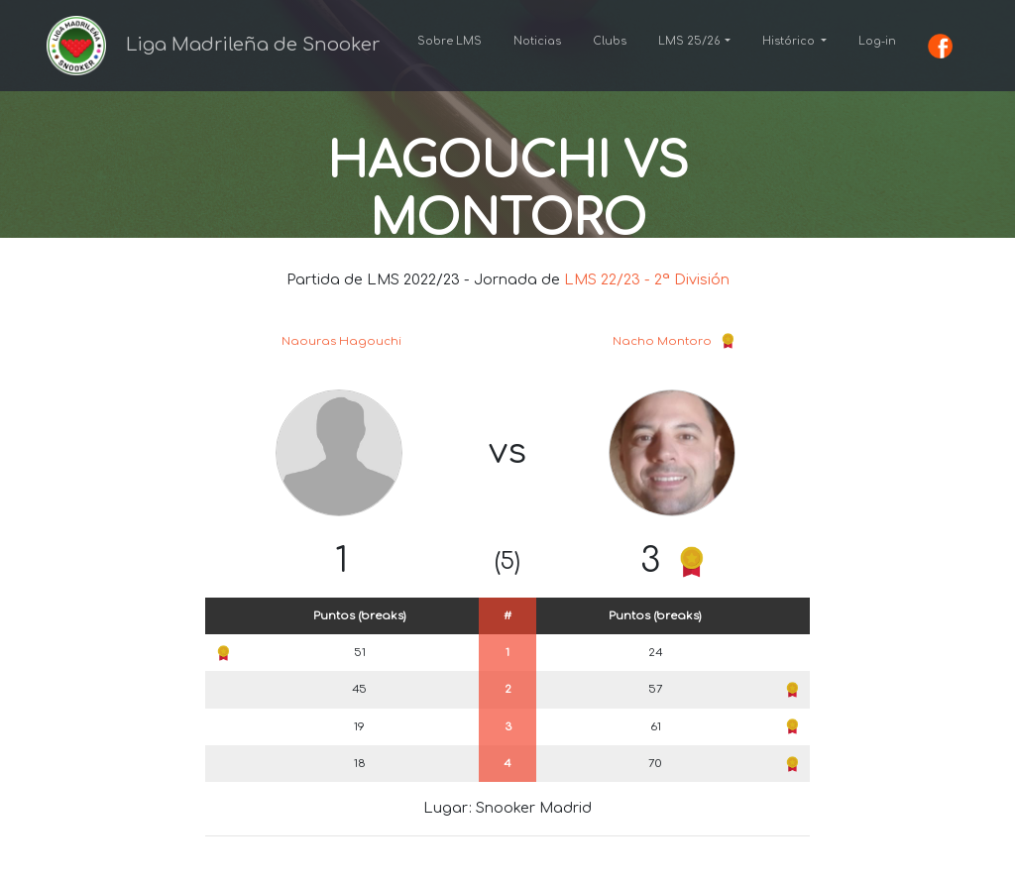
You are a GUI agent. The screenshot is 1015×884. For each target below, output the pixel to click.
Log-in (877, 41)
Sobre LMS (449, 41)
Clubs (609, 41)
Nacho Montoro (662, 341)
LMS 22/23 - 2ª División (647, 279)
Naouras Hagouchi (341, 341)
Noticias (537, 41)
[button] (694, 42)
